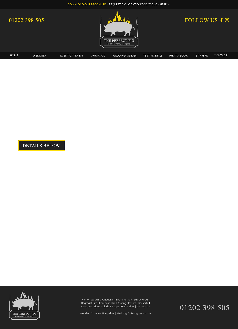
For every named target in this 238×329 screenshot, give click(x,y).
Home (85, 299)
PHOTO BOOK (178, 56)
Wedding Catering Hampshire (134, 313)
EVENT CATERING (71, 56)
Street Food (141, 299)
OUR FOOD (98, 56)
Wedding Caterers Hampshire (97, 313)
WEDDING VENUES (124, 56)
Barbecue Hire (107, 303)
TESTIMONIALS (152, 56)
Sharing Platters (127, 303)
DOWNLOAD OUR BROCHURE (86, 4)
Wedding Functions (102, 299)
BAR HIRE (202, 56)
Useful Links (127, 306)
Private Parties (123, 299)
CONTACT (221, 55)
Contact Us (143, 306)
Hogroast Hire (89, 303)
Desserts (143, 303)
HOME (14, 55)
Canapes (86, 306)
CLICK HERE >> (161, 4)
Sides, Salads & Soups (106, 306)
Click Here (74, 257)
